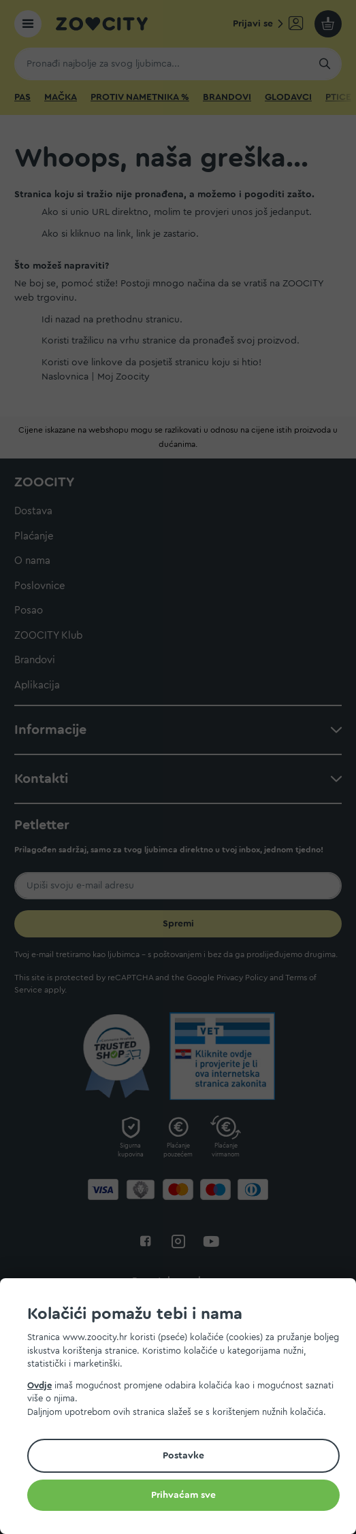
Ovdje (39, 1385)
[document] (183, 1408)
